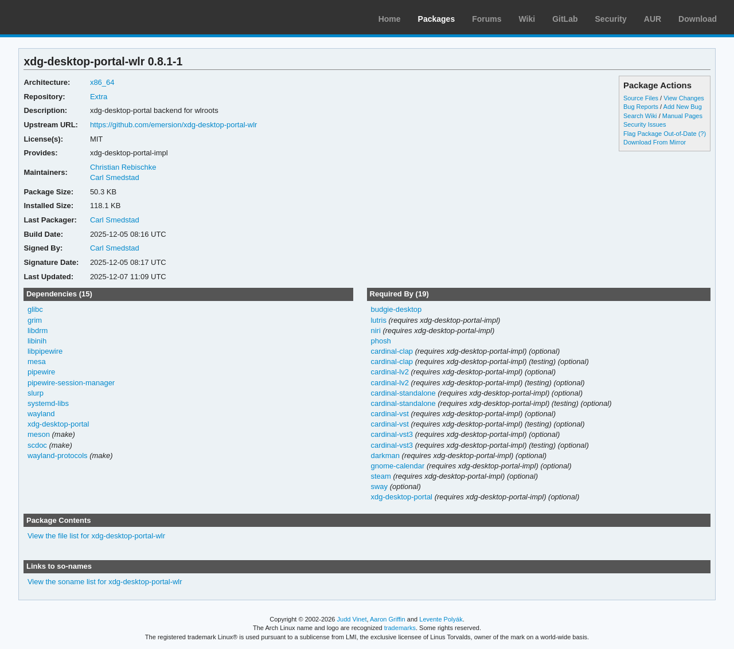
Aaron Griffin (387, 619)
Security (611, 19)
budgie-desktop (395, 309)
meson (39, 434)
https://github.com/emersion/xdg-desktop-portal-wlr (173, 124)
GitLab (564, 19)
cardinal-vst (389, 413)
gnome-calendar (397, 466)
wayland (41, 413)
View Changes (683, 98)
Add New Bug (682, 106)
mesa (37, 361)
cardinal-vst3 (391, 434)
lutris (378, 320)
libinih (37, 341)
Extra (98, 96)
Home (389, 19)
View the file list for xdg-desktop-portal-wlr (96, 535)
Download (697, 19)
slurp (36, 393)
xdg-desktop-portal (58, 424)
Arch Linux (63, 17)
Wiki (527, 19)
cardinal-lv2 (389, 371)
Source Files (640, 98)
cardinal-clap (391, 351)
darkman (385, 455)
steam (380, 476)
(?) (702, 133)
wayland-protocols (58, 455)
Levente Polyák (440, 619)
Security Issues (644, 124)
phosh (380, 341)
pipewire (41, 371)
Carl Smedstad (114, 177)
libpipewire (45, 351)
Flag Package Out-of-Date (660, 133)
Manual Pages (682, 115)
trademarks (400, 627)
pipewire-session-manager (71, 382)
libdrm (38, 330)
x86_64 (102, 82)
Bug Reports (640, 106)
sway (379, 486)
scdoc (37, 445)
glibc (35, 309)
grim (35, 320)
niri (375, 330)
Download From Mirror (654, 142)
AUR (652, 19)
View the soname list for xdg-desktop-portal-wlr (105, 581)
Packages (436, 19)
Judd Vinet (352, 619)
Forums (486, 19)
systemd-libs (48, 403)
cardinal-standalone (402, 393)
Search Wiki (640, 115)
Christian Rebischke (123, 167)
